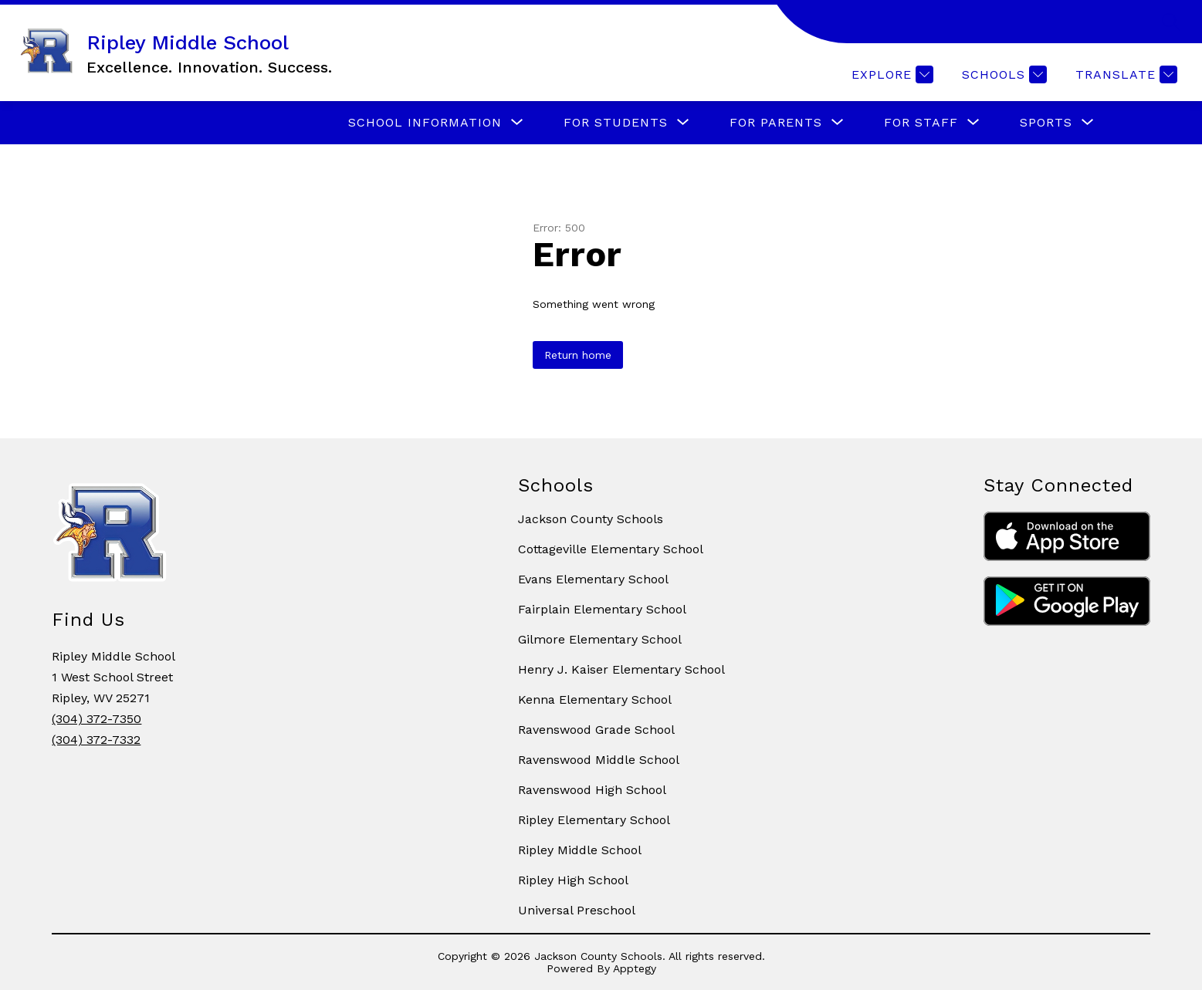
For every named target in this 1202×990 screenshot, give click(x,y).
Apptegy (634, 968)
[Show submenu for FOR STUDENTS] (616, 122)
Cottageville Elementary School (610, 549)
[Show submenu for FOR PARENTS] (776, 122)
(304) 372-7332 (96, 739)
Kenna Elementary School (595, 699)
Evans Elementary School (593, 579)
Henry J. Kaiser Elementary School (621, 669)
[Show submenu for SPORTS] (1046, 122)
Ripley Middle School (580, 850)
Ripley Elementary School (594, 820)
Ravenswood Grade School (596, 729)
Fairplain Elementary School (602, 609)
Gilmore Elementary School (600, 639)
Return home (577, 355)
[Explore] (890, 74)
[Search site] (1171, 21)
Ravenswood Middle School (598, 759)
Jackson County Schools (590, 519)
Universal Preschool (576, 910)
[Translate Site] (1124, 74)
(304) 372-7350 (96, 718)
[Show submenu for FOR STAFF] (921, 122)
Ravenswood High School (592, 789)
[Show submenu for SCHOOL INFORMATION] (425, 122)
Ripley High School (573, 880)
